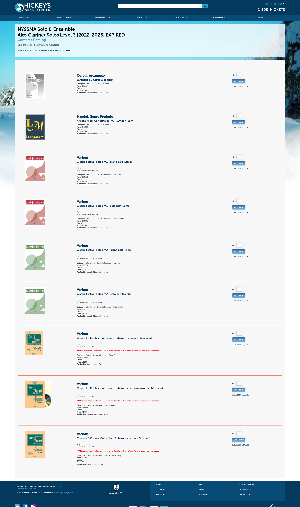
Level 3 (68, 50)
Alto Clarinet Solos (57, 50)
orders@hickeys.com (64, 493)
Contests (35, 50)
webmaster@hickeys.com (25, 489)
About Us (160, 494)
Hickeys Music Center (33, 7)
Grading (201, 489)
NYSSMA (44, 50)
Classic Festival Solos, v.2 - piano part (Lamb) (104, 250)
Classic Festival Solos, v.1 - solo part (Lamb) (103, 206)
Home (20, 50)
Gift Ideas (160, 489)
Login (267, 4)
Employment (203, 494)
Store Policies (245, 489)
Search (200, 485)
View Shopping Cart (240, 86)
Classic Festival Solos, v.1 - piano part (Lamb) (104, 162)
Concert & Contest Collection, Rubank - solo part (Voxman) (113, 438)
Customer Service (246, 485)
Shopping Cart (245, 494)
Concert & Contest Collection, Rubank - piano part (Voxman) (114, 338)
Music (27, 50)
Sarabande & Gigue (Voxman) (95, 80)
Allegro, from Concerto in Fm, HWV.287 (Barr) (105, 121)
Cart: (281, 4)
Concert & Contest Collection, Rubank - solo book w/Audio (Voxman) (120, 388)
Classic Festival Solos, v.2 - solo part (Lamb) (104, 294)
